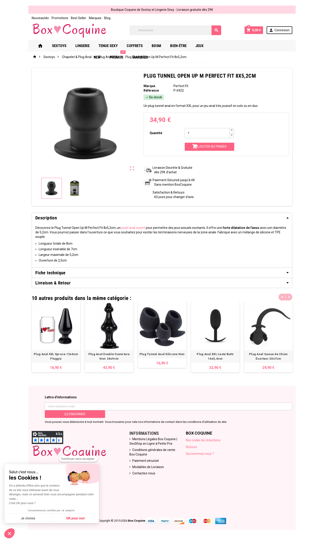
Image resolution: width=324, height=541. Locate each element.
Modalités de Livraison (148, 467)
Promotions (59, 18)
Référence (151, 90)
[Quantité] (207, 133)
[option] (55, 337)
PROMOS (246, 44)
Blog (107, 18)
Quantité (156, 133)
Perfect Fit (180, 86)
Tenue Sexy (118, 45)
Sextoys (69, 45)
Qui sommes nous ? (200, 453)
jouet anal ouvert (133, 228)
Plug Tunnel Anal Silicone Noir (162, 354)
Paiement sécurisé (145, 460)
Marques (95, 18)
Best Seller (78, 18)
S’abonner (74, 414)
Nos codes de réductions (203, 440)
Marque (149, 86)
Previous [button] (282, 297)
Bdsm (166, 45)
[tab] (162, 218)
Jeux (209, 45)
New (226, 45)
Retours (191, 447)
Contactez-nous (143, 473)
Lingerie (92, 45)
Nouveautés (40, 18)
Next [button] (289, 297)
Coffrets (145, 45)
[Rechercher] (175, 30)
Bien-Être (188, 45)
